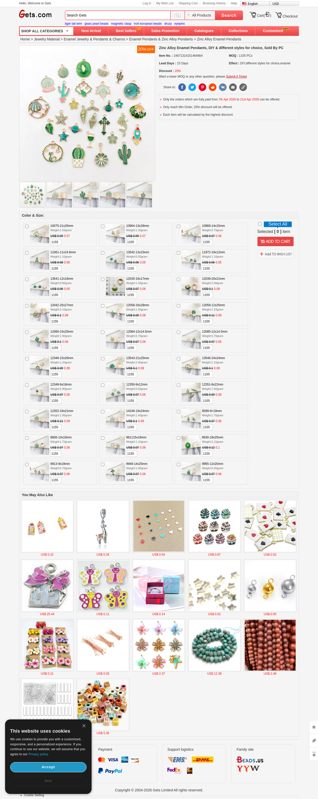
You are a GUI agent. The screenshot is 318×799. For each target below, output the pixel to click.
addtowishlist (275, 254)
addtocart (275, 241)
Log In (147, 3)
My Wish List (165, 3)
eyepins (179, 23)
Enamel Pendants (143, 39)
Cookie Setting (34, 795)
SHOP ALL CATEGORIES (42, 31)
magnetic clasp (121, 23)
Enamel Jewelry (76, 39)
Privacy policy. (38, 754)
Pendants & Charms (109, 39)
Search (228, 15)
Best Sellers (126, 31)
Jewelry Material (47, 39)
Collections (238, 31)
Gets (35, 13)
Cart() (264, 15)
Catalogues (203, 31)
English (253, 4)
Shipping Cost (188, 3)
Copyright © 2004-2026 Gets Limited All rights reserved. (159, 790)
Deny (48, 780)
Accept (48, 767)
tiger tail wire (73, 23)
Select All (277, 224)
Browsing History (214, 3)
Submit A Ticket (236, 76)
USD (275, 4)
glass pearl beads (96, 23)
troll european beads (148, 23)
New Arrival (91, 31)
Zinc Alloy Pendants (177, 39)
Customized (273, 31)
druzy (168, 23)
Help (234, 3)
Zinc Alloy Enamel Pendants (219, 39)
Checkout (290, 16)
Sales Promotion (165, 31)
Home (25, 39)
